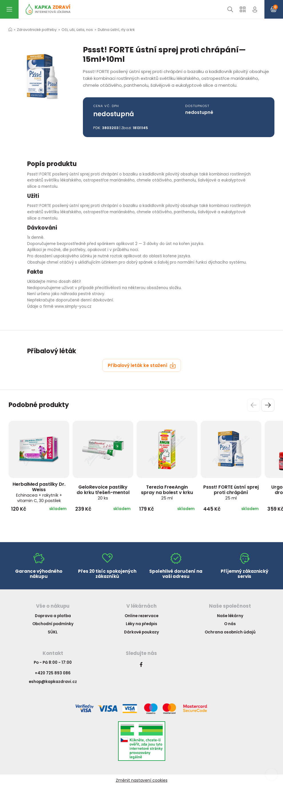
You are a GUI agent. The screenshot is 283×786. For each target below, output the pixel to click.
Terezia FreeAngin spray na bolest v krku (167, 492)
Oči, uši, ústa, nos (77, 29)
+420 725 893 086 (53, 673)
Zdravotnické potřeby (37, 29)
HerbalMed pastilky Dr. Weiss (39, 492)
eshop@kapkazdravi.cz (53, 681)
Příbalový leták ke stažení (142, 365)
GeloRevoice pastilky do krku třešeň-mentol (103, 492)
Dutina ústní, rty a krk (116, 29)
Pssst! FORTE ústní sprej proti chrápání (231, 492)
